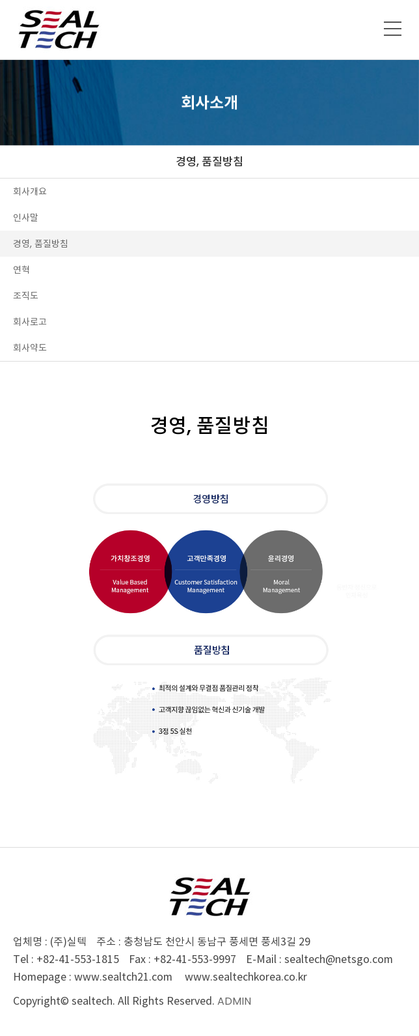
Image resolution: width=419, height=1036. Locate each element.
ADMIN (234, 1001)
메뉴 (393, 29)
